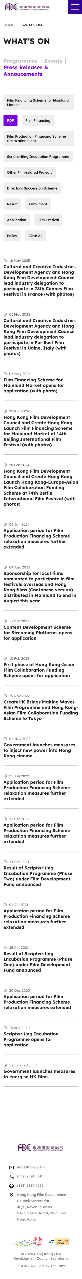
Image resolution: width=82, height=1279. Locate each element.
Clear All (35, 235)
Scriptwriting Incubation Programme (38, 156)
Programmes (20, 60)
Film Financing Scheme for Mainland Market (38, 102)
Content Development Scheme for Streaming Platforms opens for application (37, 632)
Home (8, 25)
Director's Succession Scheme (32, 188)
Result (12, 204)
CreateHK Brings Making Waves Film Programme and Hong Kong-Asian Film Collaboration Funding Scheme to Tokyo (41, 710)
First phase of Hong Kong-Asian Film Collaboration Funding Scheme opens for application (38, 670)
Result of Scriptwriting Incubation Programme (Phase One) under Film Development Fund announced (37, 962)
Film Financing (37, 120)
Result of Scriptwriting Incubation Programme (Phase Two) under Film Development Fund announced (37, 876)
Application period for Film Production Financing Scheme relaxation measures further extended (36, 539)
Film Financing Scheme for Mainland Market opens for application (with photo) (33, 385)
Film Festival (48, 220)
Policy (12, 235)
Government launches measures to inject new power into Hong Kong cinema (39, 750)
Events (53, 60)
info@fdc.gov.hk (30, 1167)
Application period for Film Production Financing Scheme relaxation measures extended (37, 1002)
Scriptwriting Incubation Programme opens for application (31, 1039)
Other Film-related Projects (29, 172)
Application (16, 220)
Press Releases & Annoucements (25, 70)
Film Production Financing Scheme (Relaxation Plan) (36, 138)
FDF (10, 120)
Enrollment (38, 204)
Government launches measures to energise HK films (39, 1073)
